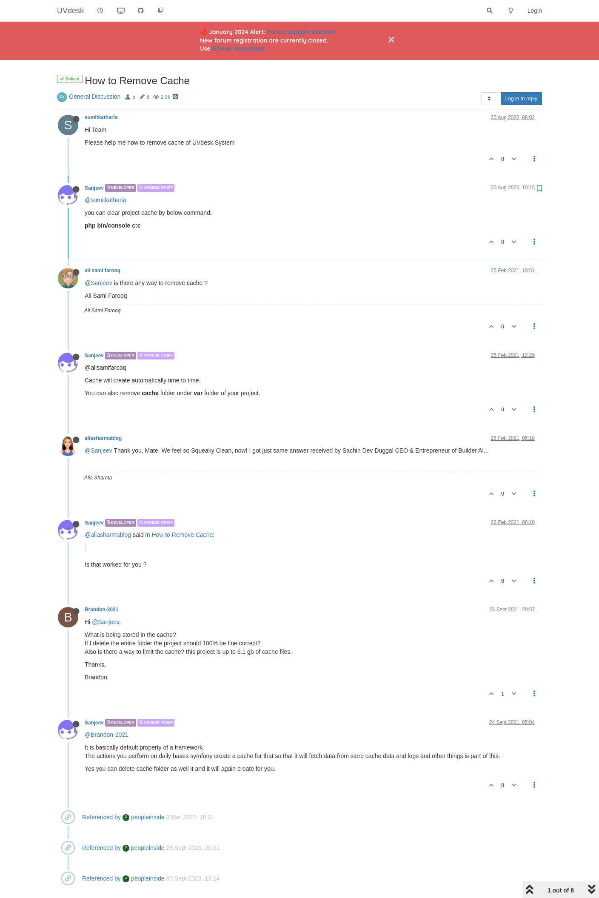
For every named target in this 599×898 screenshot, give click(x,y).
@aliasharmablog (108, 534)
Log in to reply (521, 99)
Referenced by (101, 817)
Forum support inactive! (301, 32)
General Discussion (94, 96)
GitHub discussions (238, 48)
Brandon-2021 (101, 610)
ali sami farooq (102, 271)
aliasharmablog (103, 438)
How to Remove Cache (182, 534)
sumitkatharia (101, 117)
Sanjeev (94, 188)
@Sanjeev (98, 282)
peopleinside (144, 817)
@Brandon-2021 (106, 734)
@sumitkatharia (105, 200)
